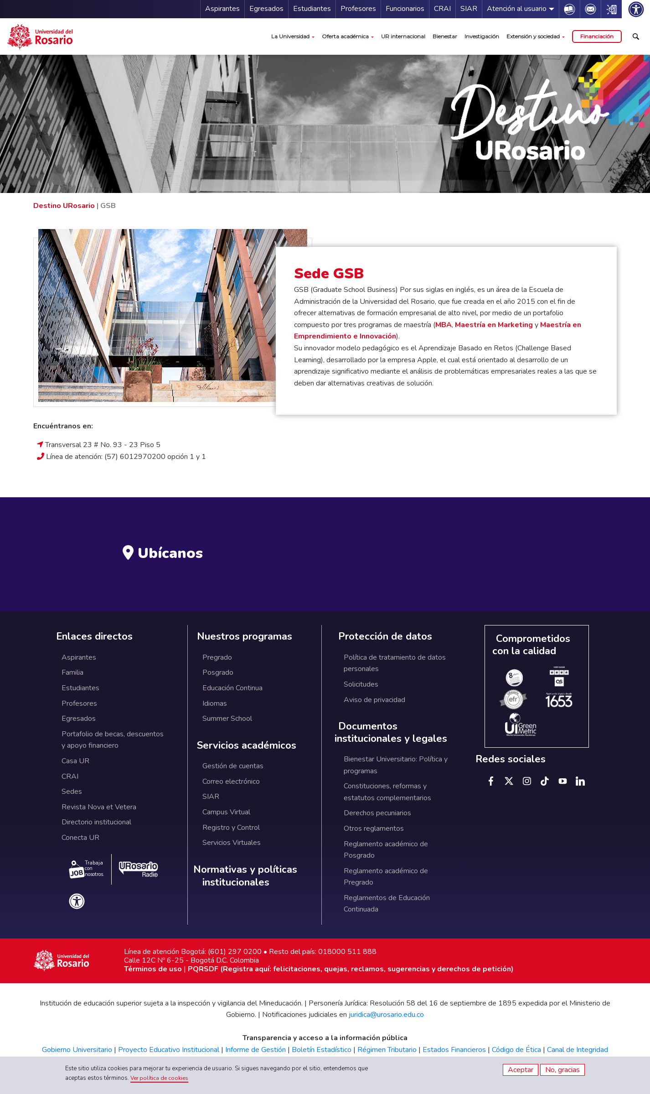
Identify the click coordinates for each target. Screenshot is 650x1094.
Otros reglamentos (374, 828)
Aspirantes (222, 9)
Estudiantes (312, 9)
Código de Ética (516, 1050)
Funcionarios (405, 9)
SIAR (468, 9)
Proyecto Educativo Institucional (168, 1050)
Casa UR (75, 761)
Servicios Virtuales (231, 843)
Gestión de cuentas (232, 766)
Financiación (597, 36)
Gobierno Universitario (77, 1050)
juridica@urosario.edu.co (386, 1015)
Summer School (227, 719)
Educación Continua (232, 688)
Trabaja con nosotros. (86, 869)
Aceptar (520, 1070)
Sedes (72, 792)
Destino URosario (64, 206)
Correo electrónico (231, 781)
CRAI (442, 9)
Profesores (358, 9)
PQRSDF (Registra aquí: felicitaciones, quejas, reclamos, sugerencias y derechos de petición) (351, 969)
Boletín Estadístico (321, 1050)
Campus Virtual (226, 812)
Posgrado (217, 672)
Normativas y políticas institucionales (245, 876)
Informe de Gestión (255, 1050)
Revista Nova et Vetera (99, 807)
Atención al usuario (517, 9)
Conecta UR (80, 838)
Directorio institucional (96, 822)
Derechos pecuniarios (377, 813)
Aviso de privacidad (374, 700)
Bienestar (445, 36)
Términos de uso (153, 969)
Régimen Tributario (387, 1050)
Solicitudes (361, 684)
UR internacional (403, 36)
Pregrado (217, 657)
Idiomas (214, 703)
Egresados (266, 9)
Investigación (481, 36)
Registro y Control (231, 828)
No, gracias (562, 1070)
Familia (72, 672)
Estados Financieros (454, 1050)
